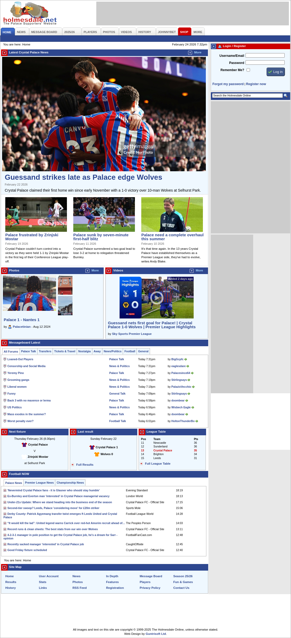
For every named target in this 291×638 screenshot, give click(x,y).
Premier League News (39, 482)
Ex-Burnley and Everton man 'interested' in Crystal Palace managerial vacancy (58, 496)
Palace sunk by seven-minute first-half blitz (101, 237)
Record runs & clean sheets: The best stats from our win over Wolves (52, 529)
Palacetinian (22, 326)
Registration (115, 587)
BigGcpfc (177, 359)
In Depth (112, 576)
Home (9, 576)
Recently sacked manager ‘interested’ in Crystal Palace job (45, 544)
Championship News (70, 482)
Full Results (84, 464)
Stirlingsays (179, 379)
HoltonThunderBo (183, 421)
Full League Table (157, 463)
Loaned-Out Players (20, 359)
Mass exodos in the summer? (26, 414)
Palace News (13, 483)
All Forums (11, 351)
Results (10, 582)
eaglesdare (178, 366)
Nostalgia (84, 351)
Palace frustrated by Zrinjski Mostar (31, 237)
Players (145, 582)
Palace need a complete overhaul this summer (172, 237)
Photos (77, 582)
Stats (42, 582)
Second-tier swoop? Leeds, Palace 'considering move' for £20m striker (53, 508)
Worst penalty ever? (20, 421)
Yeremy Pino (15, 373)
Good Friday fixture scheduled (27, 550)
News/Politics (113, 351)
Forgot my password (228, 84)
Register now (256, 84)
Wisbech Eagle (181, 407)
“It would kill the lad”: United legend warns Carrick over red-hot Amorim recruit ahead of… (66, 523)
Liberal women (17, 386)
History (10, 587)
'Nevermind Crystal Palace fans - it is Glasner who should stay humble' (53, 490)
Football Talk (117, 421)
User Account (48, 576)
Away (97, 351)
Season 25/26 (183, 576)
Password (236, 63)
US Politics (14, 407)
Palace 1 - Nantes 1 (22, 319)
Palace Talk (28, 351)
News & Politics (119, 366)
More (198, 52)
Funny (11, 393)
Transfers (45, 351)
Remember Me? (232, 70)
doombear (178, 400)
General (143, 351)
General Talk (117, 393)
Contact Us (181, 587)
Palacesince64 (180, 373)
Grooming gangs (18, 379)
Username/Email (231, 56)
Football (129, 351)
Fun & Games (183, 582)
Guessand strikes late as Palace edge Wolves (83, 177)
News (76, 576)
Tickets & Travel (64, 351)
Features (112, 582)
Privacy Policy (150, 587)
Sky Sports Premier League (132, 333)
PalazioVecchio (181, 386)
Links (43, 587)
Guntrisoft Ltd (156, 633)
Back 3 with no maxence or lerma (29, 400)
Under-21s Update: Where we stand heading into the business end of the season (59, 502)
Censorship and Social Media (26, 366)
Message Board (151, 576)
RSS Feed (79, 587)
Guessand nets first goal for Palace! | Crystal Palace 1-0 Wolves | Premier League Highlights (152, 325)
